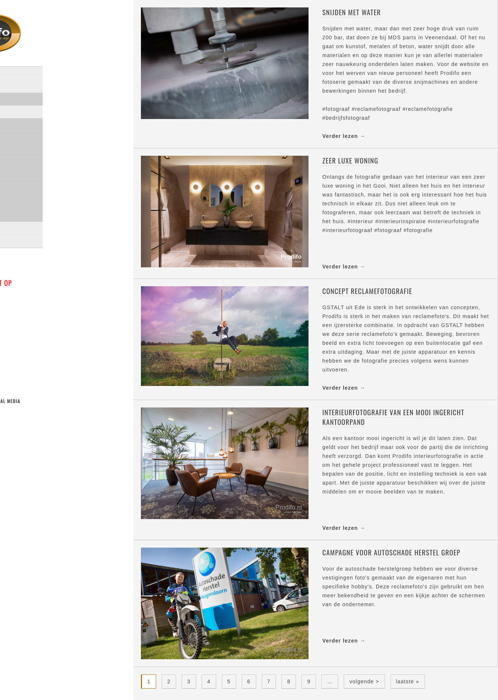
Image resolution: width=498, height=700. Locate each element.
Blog (15, 109)
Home (15, 83)
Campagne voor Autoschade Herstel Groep (391, 552)
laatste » (407, 681)
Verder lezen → (343, 136)
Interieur (27, 174)
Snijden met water (351, 12)
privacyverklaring (33, 251)
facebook (32, 425)
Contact (19, 238)
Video (22, 200)
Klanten (25, 226)
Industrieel (30, 187)
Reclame (26, 135)
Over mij (19, 96)
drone (23, 213)
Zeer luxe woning (350, 160)
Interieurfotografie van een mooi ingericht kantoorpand (393, 417)
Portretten (30, 148)
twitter (15, 425)
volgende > (364, 681)
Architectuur (33, 161)
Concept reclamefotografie (367, 291)
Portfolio (21, 122)
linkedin (49, 425)
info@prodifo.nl (37, 317)
